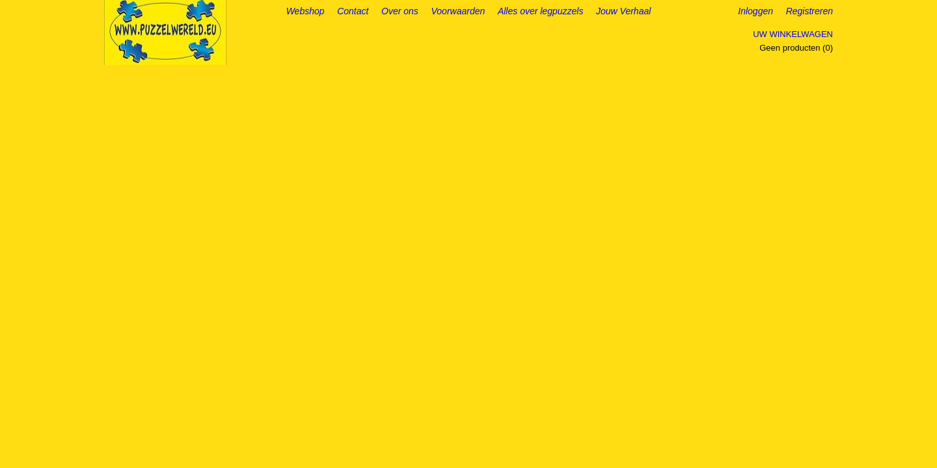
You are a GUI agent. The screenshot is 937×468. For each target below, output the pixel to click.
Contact (352, 11)
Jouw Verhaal (623, 11)
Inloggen (755, 11)
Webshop (305, 11)
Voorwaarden (458, 11)
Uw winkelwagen (793, 34)
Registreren (809, 11)
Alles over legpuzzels (541, 11)
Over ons (399, 11)
